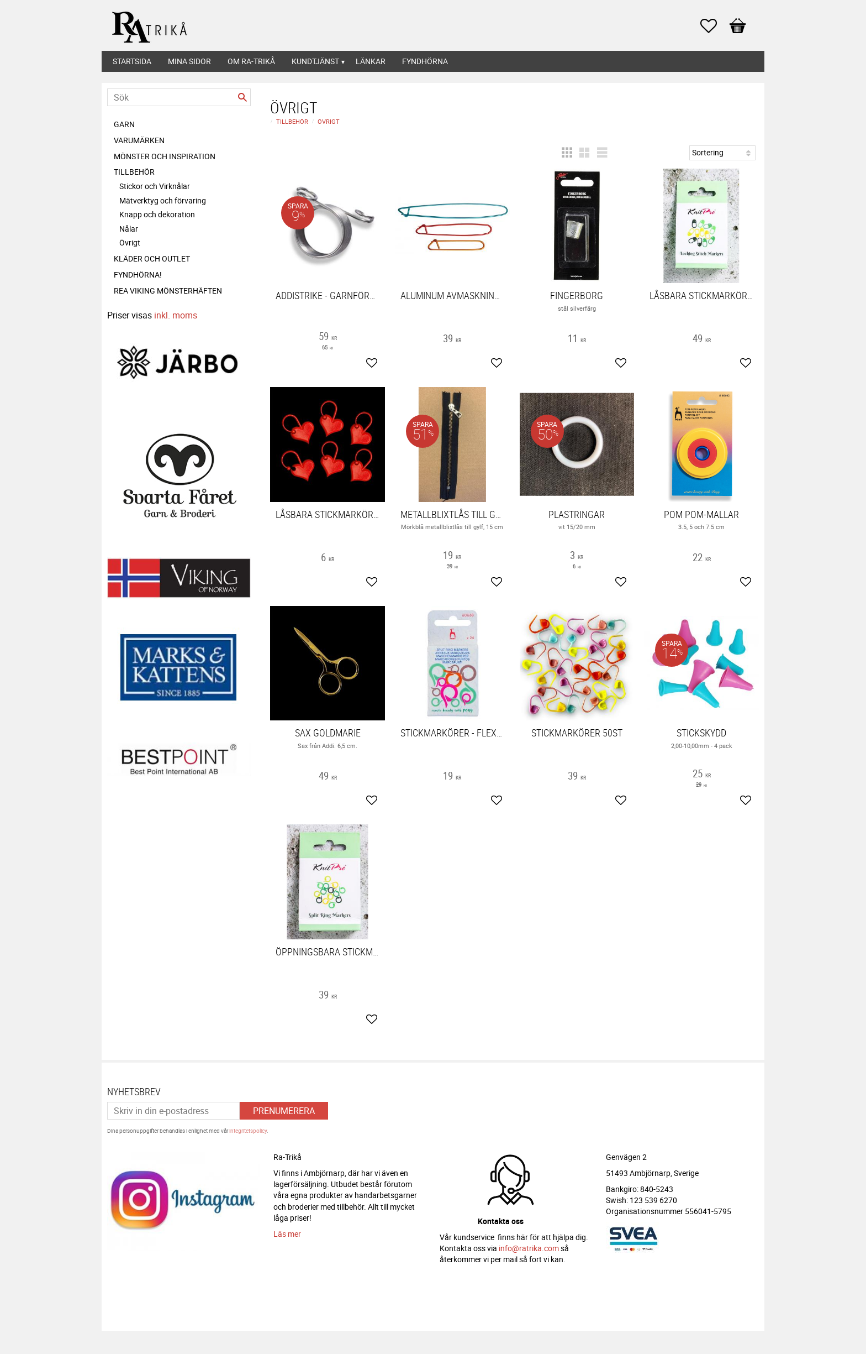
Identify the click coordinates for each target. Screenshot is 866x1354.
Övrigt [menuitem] (129, 242)
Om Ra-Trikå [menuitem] (251, 61)
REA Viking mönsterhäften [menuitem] (168, 290)
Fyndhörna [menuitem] (425, 61)
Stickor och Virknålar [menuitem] (154, 186)
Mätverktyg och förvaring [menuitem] (162, 200)
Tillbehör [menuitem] (134, 171)
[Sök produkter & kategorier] (179, 97)
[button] (714, 26)
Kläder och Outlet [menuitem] (152, 258)
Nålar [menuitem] (128, 228)
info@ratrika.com (529, 1248)
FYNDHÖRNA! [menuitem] (138, 274)
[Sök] (242, 97)
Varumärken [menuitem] (139, 140)
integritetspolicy (248, 1131)
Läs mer (287, 1233)
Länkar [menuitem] (371, 61)
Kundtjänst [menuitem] (315, 61)
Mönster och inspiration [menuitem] (164, 156)
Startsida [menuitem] (132, 61)
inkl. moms (175, 315)
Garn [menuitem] (124, 124)
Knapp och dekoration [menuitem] (157, 214)
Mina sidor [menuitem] (189, 61)
